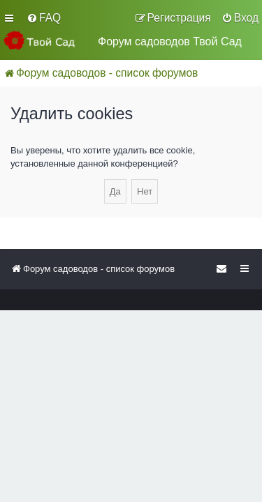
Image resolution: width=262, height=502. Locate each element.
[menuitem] (44, 18)
